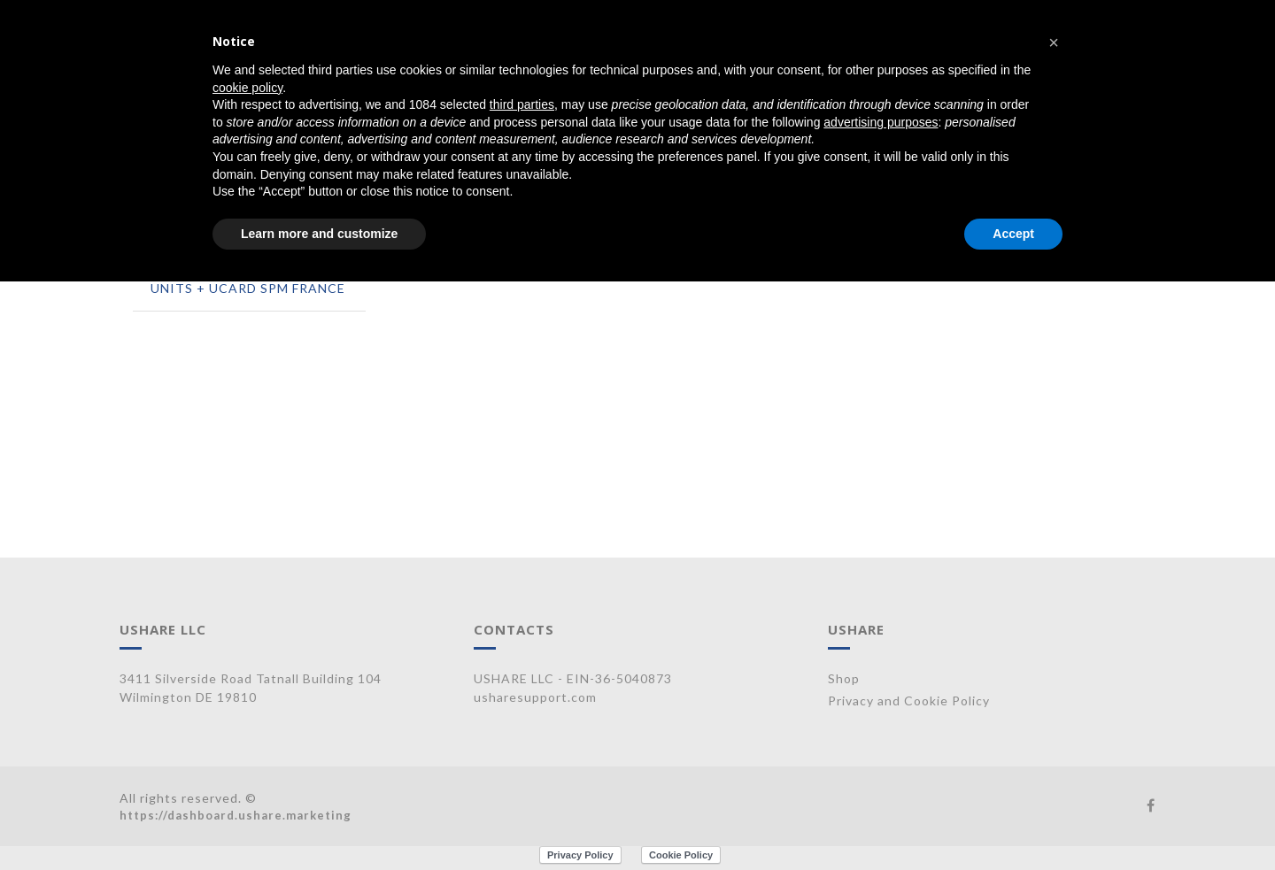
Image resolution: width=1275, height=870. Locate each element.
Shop (844, 678)
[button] (1053, 42)
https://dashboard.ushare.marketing (236, 815)
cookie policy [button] (247, 88)
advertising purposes (880, 122)
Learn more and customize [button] (319, 234)
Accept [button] (1013, 234)
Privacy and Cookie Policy (909, 700)
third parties (522, 104)
